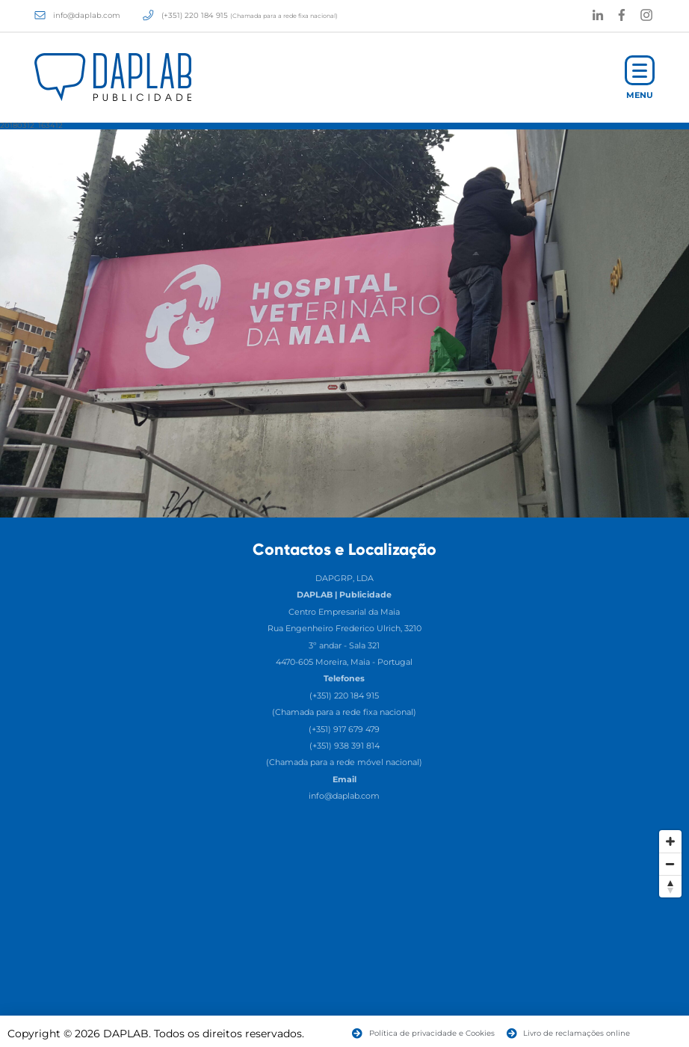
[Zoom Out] (670, 864)
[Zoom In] (670, 841)
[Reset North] (670, 886)
